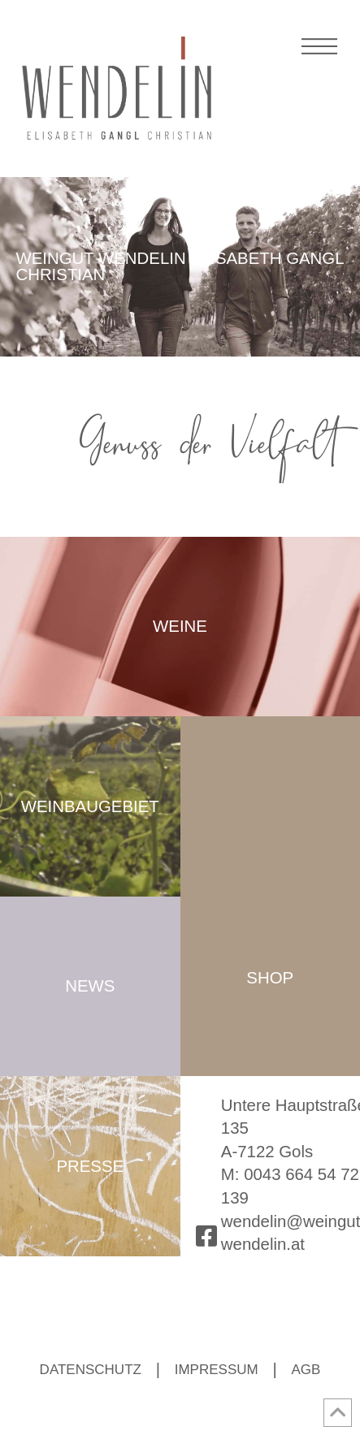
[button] (320, 56)
